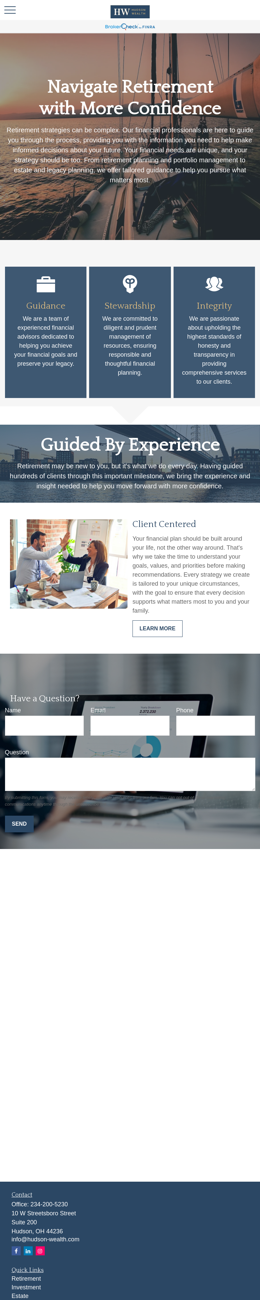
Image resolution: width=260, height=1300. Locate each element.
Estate (20, 1296)
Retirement (26, 1278)
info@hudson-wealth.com (45, 1239)
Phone (185, 710)
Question (17, 752)
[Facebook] (16, 1250)
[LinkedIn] (28, 1250)
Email (97, 710)
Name (13, 710)
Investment (26, 1287)
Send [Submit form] (19, 824)
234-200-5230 (49, 1204)
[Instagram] (40, 1250)
